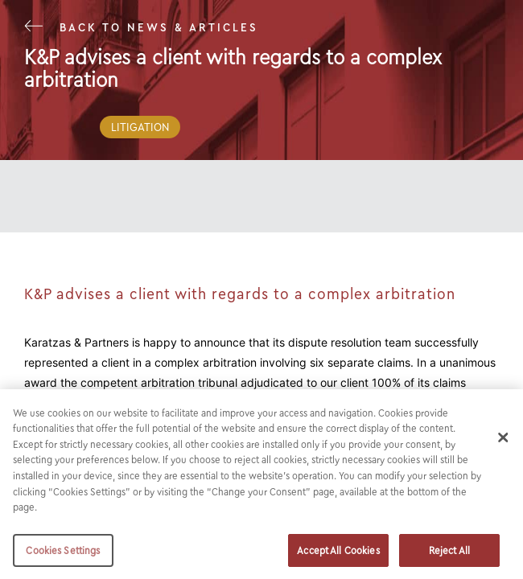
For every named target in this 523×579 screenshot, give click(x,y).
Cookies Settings (63, 557)
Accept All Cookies (338, 557)
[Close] (504, 444)
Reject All (449, 557)
